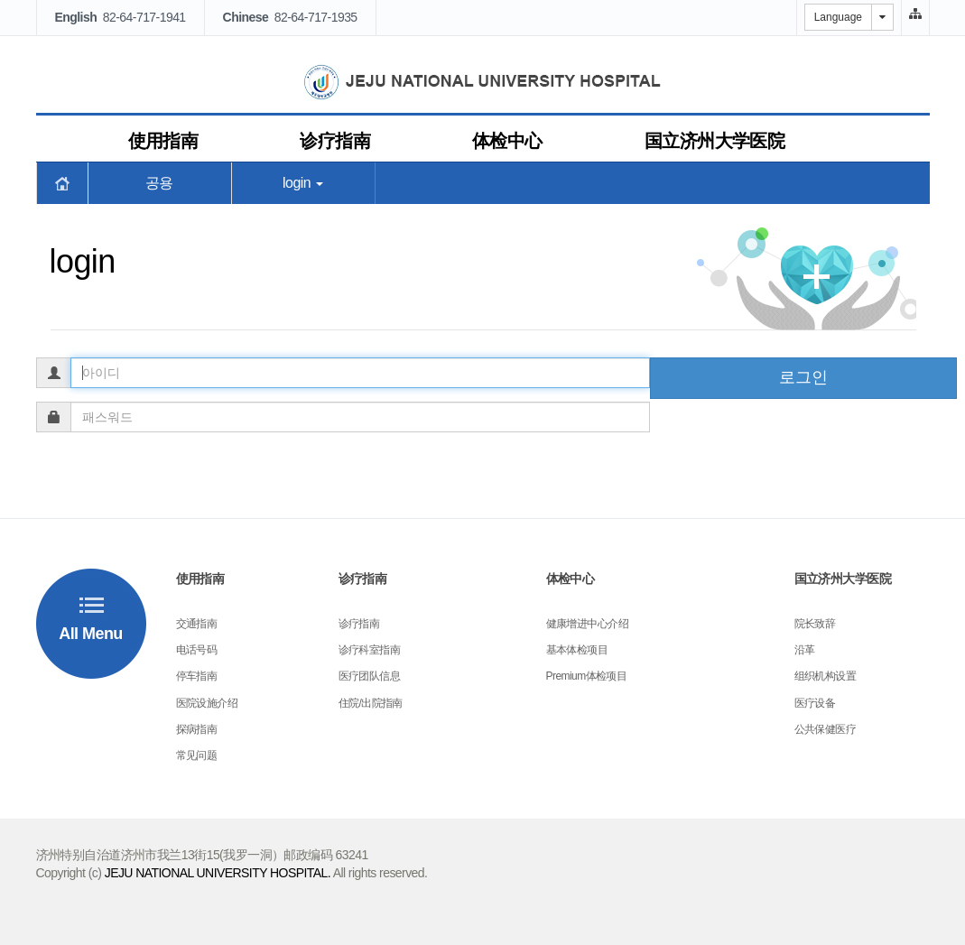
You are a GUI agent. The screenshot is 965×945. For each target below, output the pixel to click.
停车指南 (197, 676)
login (303, 182)
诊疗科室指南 (370, 650)
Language (838, 17)
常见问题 (197, 755)
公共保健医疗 (825, 729)
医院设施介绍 (207, 703)
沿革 (804, 650)
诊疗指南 (335, 141)
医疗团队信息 (370, 676)
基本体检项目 (577, 650)
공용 (159, 182)
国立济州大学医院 (715, 141)
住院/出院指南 (371, 703)
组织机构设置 (825, 676)
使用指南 (163, 141)
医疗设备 (815, 703)
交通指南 (197, 623)
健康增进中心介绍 (587, 623)
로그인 (803, 377)
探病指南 (197, 729)
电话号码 (197, 650)
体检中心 (507, 141)
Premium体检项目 (586, 676)
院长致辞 (815, 623)
